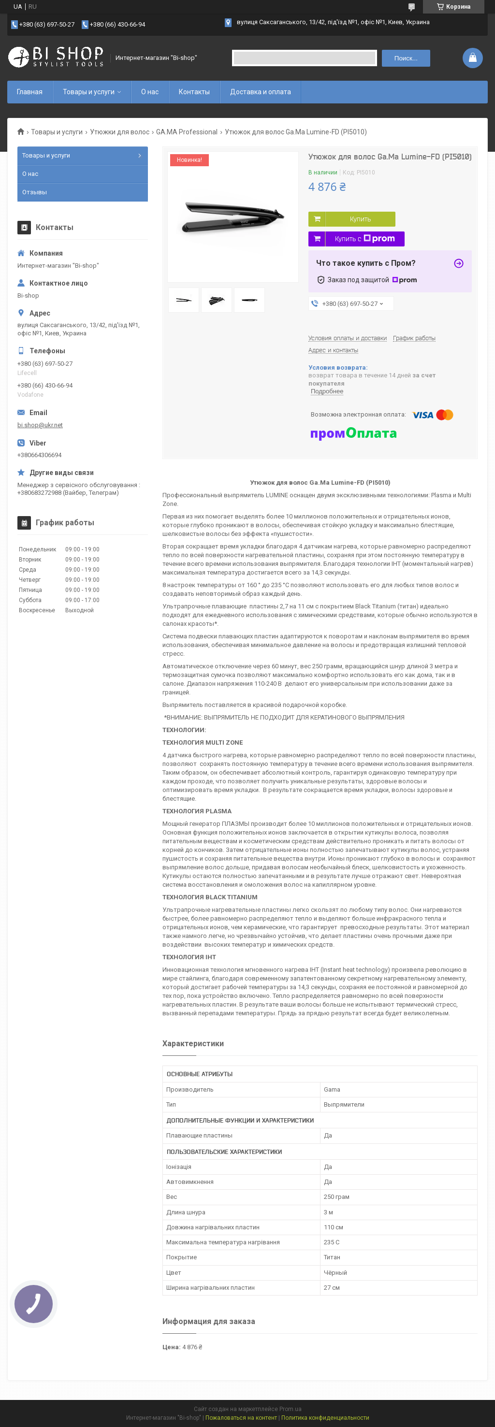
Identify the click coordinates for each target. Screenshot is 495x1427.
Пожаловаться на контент (241, 1417)
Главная (30, 92)
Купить (360, 219)
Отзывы (34, 192)
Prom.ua (290, 1409)
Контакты (194, 92)
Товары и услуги (89, 92)
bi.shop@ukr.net (40, 425)
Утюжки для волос (119, 132)
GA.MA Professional (187, 132)
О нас (150, 92)
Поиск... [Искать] (406, 58)
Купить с (365, 238)
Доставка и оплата (260, 92)
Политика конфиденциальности (325, 1417)
